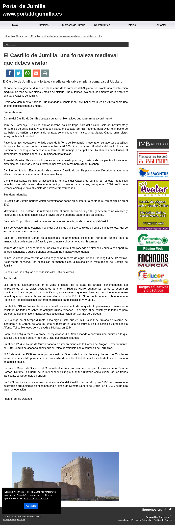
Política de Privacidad (141, 520)
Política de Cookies (163, 520)
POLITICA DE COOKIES (36, 498)
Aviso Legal (124, 520)
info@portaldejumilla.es (14, 519)
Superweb (164, 517)
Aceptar (31, 505)
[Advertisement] (66, 426)
